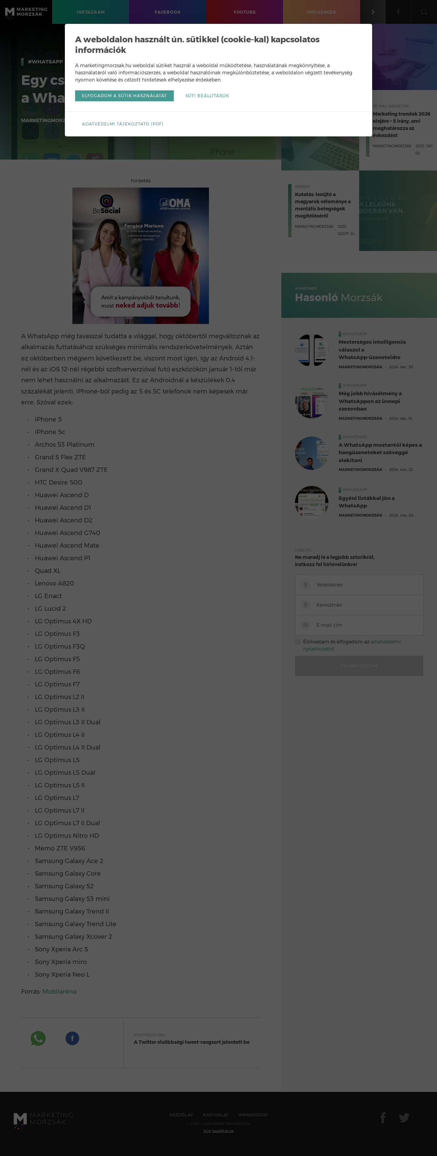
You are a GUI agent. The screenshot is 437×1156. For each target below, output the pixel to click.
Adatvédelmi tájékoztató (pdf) (123, 124)
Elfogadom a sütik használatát (124, 95)
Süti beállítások (207, 95)
